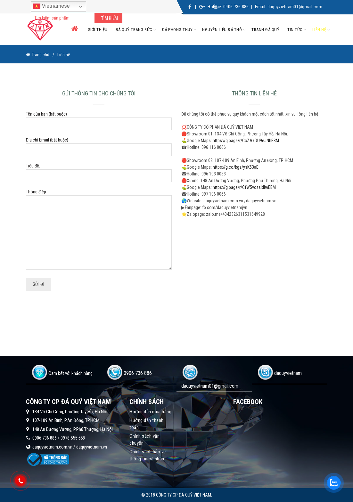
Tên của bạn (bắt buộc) (99, 118)
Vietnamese (51, 6)
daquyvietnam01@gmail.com (294, 6)
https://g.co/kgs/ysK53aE (236, 167)
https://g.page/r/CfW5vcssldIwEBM (244, 187)
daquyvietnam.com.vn (52, 447)
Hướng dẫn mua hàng (150, 412)
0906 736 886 (236, 6)
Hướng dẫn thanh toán (146, 423)
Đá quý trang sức (134, 29)
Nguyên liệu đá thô (222, 29)
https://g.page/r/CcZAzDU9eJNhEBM (246, 140)
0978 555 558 (73, 438)
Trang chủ (40, 54)
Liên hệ (319, 29)
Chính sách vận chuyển (144, 439)
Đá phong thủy (177, 29)
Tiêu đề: (99, 170)
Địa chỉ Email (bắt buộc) (99, 144)
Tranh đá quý (265, 29)
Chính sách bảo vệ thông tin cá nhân (147, 455)
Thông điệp (99, 230)
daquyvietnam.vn (91, 447)
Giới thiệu (98, 29)
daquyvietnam (288, 373)
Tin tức (295, 29)
